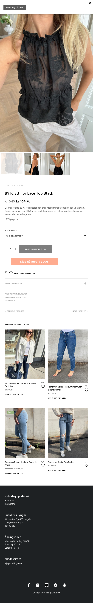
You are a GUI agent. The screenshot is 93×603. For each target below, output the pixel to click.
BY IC (13, 301)
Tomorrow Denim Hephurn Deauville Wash (21, 463)
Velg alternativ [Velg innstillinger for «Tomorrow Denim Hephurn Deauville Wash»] (14, 473)
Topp (21, 185)
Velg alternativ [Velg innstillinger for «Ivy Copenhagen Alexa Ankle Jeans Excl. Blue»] (14, 394)
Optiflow (56, 592)
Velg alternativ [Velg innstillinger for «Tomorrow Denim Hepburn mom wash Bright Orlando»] (57, 398)
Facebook (9, 500)
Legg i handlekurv (35, 249)
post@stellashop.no (14, 522)
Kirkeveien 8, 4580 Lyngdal (18, 519)
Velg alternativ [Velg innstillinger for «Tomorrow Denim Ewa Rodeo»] (57, 470)
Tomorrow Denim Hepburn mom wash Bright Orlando (65, 388)
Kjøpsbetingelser (14, 563)
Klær (14, 185)
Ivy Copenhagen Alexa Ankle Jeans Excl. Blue (20, 384)
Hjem (7, 185)
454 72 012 (10, 525)
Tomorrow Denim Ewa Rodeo (61, 462)
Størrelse (11, 230)
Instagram (10, 503)
